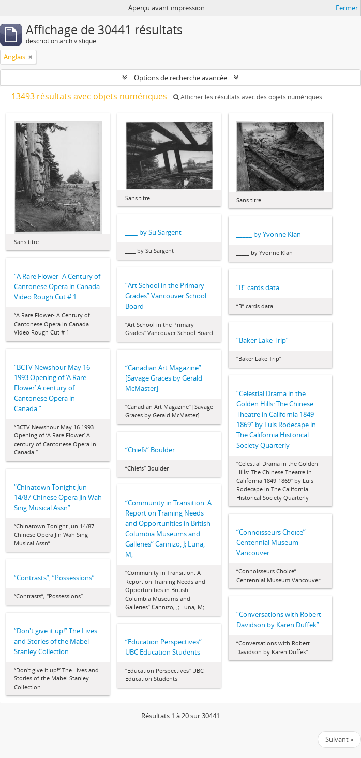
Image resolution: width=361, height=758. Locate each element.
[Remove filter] (30, 57)
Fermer (347, 7)
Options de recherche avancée (180, 77)
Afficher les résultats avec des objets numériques (247, 97)
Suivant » (339, 739)
